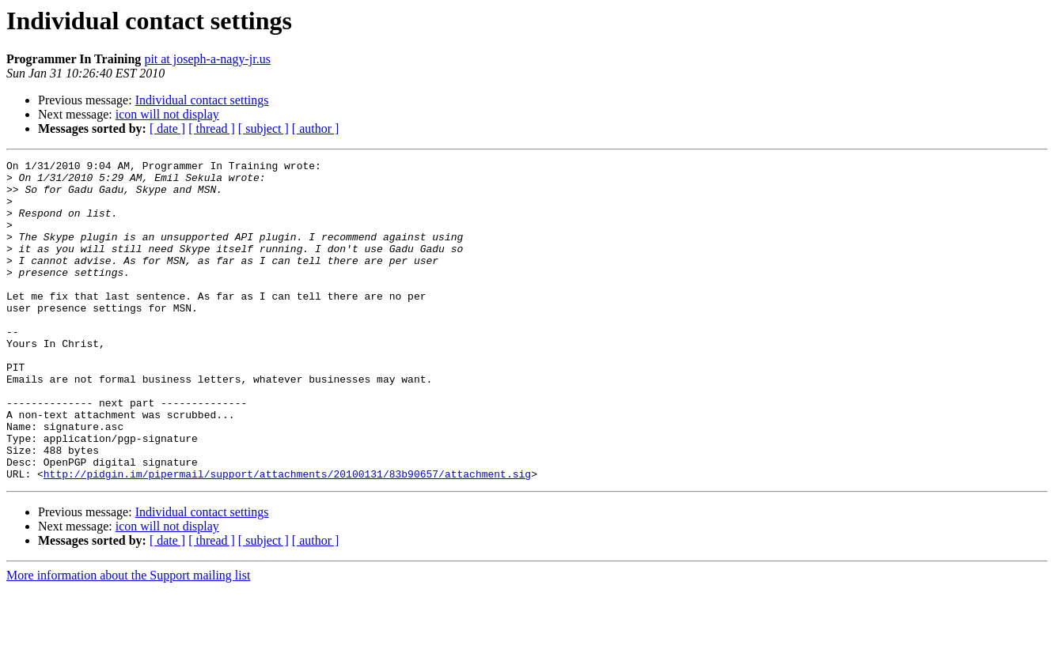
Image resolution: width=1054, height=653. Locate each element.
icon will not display (167, 114)
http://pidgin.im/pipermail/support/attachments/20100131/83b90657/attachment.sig (287, 537)
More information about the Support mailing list (128, 639)
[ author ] (315, 128)
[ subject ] (263, 128)
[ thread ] (211, 128)
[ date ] (167, 128)
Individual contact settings (202, 100)
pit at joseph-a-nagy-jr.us (207, 59)
